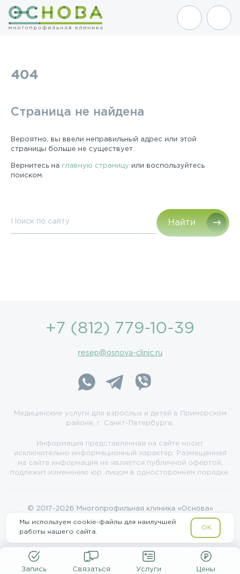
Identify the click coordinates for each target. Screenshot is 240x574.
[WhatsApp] (86, 384)
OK (206, 527)
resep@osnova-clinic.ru (120, 353)
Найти (181, 223)
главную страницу (95, 166)
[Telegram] (114, 384)
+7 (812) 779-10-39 (120, 328)
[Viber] (142, 384)
